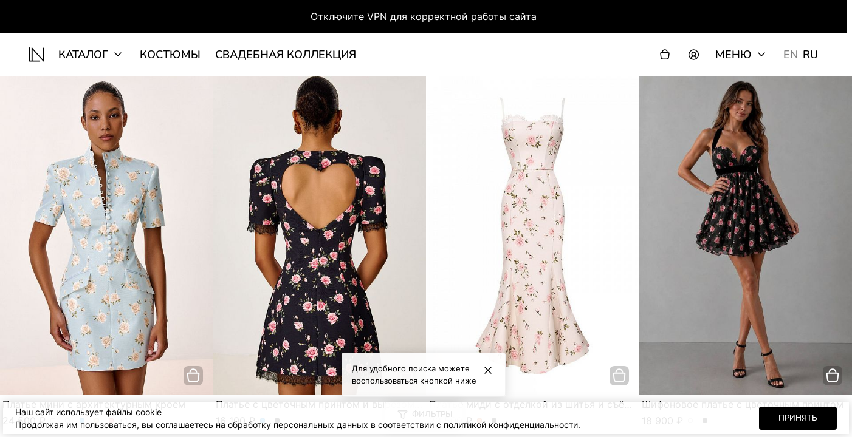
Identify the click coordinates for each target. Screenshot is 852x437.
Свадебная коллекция (285, 54)
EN (790, 54)
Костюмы (170, 54)
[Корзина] (665, 54)
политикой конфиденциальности (511, 424)
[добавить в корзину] (193, 375)
